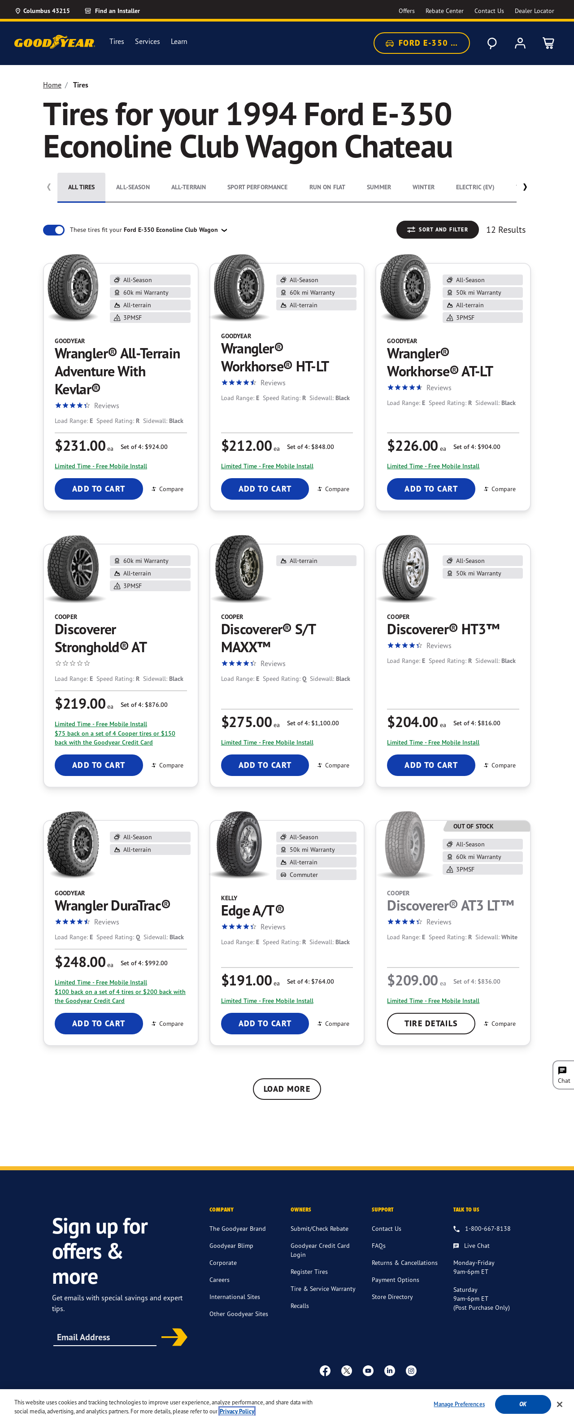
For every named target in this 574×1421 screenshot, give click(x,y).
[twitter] (346, 1370)
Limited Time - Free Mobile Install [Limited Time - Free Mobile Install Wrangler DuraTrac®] (101, 982)
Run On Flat (327, 187)
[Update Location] (42, 11)
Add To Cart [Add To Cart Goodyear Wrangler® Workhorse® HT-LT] (265, 489)
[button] (525, 189)
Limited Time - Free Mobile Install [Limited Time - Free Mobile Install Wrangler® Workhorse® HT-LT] (267, 466)
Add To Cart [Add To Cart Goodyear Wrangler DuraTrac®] (99, 1023)
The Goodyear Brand (237, 1228)
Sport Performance (257, 187)
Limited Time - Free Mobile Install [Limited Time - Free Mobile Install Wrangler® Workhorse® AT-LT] (433, 466)
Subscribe (171, 1338)
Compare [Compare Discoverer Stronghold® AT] (166, 765)
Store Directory (392, 1296)
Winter (424, 187)
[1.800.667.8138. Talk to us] (482, 1229)
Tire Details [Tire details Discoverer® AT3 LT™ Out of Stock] (431, 1023)
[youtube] (368, 1370)
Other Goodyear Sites (238, 1313)
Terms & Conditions (282, 1392)
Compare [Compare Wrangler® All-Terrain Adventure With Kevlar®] (166, 489)
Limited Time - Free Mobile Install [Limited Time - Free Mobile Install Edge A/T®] (267, 1000)
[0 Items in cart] (549, 43)
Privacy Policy (334, 1392)
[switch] (54, 230)
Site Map (372, 1392)
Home (52, 84)
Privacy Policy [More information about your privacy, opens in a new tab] (237, 1416)
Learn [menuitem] (179, 41)
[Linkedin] (389, 1370)
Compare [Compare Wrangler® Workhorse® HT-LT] (332, 489)
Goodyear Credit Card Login (320, 1250)
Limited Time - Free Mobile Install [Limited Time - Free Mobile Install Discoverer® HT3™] (433, 742)
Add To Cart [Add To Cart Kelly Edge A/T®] (265, 1023)
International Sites (234, 1296)
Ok (522, 1409)
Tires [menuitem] (116, 41)
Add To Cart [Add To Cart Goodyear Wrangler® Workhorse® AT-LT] (431, 489)
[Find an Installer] (122, 11)
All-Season (132, 187)
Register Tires (309, 1271)
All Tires (81, 187)
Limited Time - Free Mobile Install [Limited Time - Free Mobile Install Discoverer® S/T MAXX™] (267, 742)
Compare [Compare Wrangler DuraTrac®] (166, 1023)
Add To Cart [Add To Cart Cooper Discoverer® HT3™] (431, 765)
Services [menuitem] (147, 41)
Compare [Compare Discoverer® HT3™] (499, 765)
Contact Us (386, 1228)
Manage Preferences (459, 1408)
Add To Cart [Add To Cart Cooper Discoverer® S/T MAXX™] (265, 765)
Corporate (223, 1262)
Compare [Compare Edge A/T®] (332, 1023)
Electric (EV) (475, 187)
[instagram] (411, 1370)
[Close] (560, 1409)
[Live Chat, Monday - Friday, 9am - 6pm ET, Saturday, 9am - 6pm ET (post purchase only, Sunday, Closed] (471, 1246)
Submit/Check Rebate (319, 1228)
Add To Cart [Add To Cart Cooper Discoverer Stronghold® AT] (99, 765)
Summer (379, 187)
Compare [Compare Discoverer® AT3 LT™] (499, 1023)
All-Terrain (188, 187)
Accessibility (231, 1392)
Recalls (300, 1305)
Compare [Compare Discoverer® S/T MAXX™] (332, 765)
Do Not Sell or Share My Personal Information (453, 1392)
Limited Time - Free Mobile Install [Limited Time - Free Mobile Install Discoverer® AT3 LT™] (433, 1000)
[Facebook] (325, 1370)
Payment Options (395, 1279)
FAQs (379, 1245)
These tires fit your (145, 230)
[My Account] (520, 43)
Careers (219, 1279)
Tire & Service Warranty (323, 1288)
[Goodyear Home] (54, 42)
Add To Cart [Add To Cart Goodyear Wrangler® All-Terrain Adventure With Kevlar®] (99, 489)
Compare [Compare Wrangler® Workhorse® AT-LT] (499, 489)
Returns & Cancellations (405, 1262)
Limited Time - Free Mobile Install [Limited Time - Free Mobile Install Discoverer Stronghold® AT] (101, 723)
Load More (287, 1089)
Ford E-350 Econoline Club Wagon (427, 43)
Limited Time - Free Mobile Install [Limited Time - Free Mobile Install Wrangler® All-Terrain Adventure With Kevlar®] (101, 466)
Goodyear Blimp (231, 1245)
